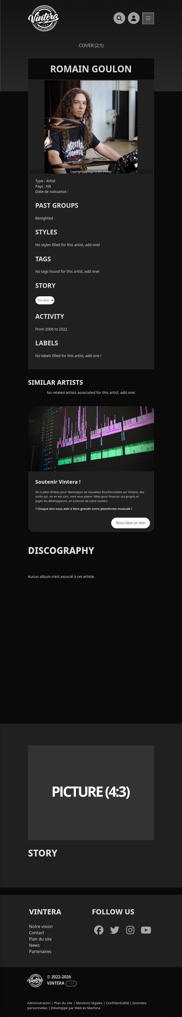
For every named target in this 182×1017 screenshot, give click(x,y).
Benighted (44, 218)
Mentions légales (89, 1003)
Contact (36, 933)
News (34, 945)
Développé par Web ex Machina (75, 1008)
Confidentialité (117, 1003)
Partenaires (40, 951)
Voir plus (45, 300)
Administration (39, 1003)
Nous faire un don (131, 522)
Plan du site (40, 939)
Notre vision (41, 926)
